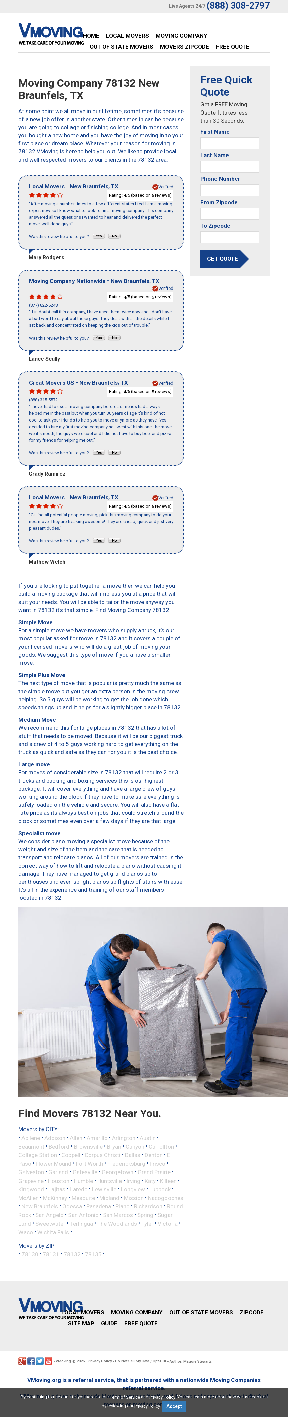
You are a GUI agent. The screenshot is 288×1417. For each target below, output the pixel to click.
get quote (222, 258)
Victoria (168, 1223)
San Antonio (83, 1214)
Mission (134, 1197)
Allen (76, 1138)
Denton (154, 1155)
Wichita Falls (53, 1232)
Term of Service (125, 1397)
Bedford (59, 1146)
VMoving (63, 1361)
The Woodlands (117, 1223)
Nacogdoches (165, 1197)
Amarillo (97, 1138)
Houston (58, 1180)
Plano (122, 1206)
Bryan (114, 1146)
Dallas (132, 1155)
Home (91, 35)
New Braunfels (39, 1206)
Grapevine (31, 1180)
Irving (133, 1180)
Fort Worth (89, 1163)
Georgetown (117, 1172)
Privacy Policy (100, 1361)
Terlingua (81, 1223)
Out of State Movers (121, 46)
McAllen (28, 1197)
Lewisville (104, 1189)
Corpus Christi (103, 1155)
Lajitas (56, 1189)
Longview (133, 1189)
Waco (25, 1232)
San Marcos (118, 1214)
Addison (54, 1138)
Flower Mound (53, 1163)
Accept (174, 1406)
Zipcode (252, 1312)
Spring (145, 1214)
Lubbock (160, 1189)
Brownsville (88, 1146)
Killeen (168, 1180)
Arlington (123, 1138)
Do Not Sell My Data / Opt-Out (140, 1361)
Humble (83, 1180)
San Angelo (49, 1214)
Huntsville (109, 1180)
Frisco (157, 1163)
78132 (72, 1254)
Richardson (148, 1206)
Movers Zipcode (184, 46)
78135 (93, 1254)
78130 (29, 1254)
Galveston (31, 1172)
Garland (58, 1172)
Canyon (135, 1146)
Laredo (79, 1189)
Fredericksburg (126, 1163)
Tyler (147, 1223)
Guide (109, 1323)
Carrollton (161, 1146)
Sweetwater (50, 1223)
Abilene (30, 1138)
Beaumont (31, 1146)
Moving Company (181, 35)
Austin (148, 1138)
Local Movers (127, 35)
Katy (150, 1180)
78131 (51, 1254)
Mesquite (83, 1197)
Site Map (81, 1323)
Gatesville (85, 1172)
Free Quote (232, 46)
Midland (109, 1197)
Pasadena (98, 1206)
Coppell (70, 1155)
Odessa (72, 1206)
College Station (37, 1155)
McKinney (55, 1197)
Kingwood (31, 1189)
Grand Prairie (154, 1172)
